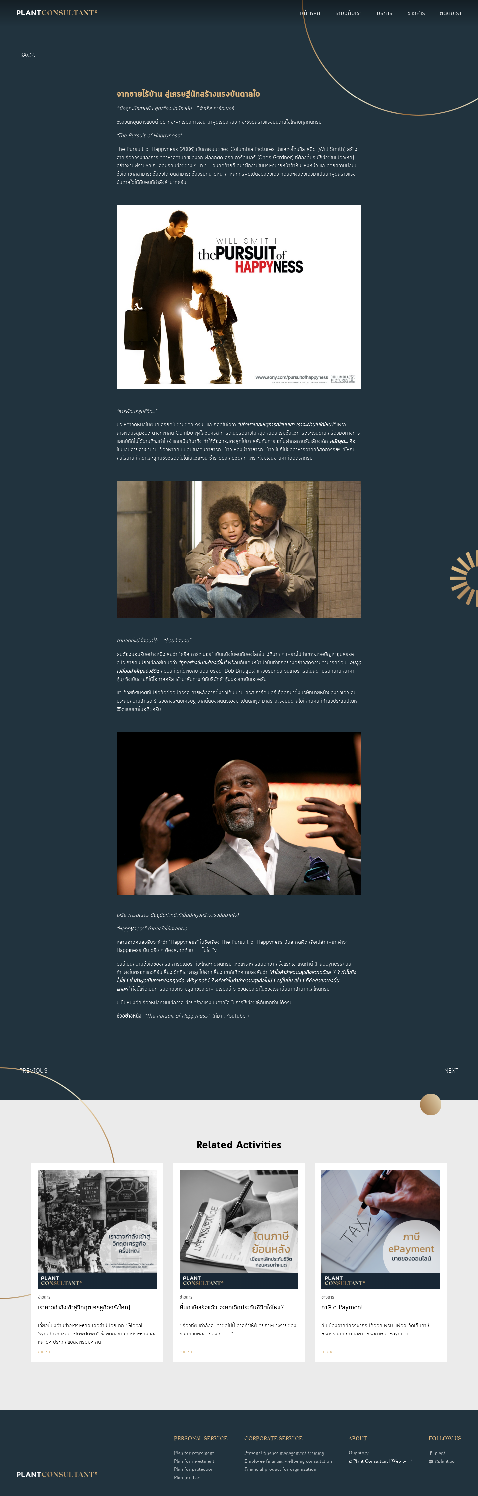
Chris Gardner (275, 157)
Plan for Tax (187, 1478)
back (27, 55)
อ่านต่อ (44, 1352)
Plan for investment (194, 1461)
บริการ (384, 13)
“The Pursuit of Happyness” (177, 1016)
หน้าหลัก (310, 13)
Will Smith (331, 149)
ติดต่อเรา (450, 13)
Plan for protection (194, 1470)
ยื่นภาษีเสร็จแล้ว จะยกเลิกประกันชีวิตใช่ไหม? (232, 1307)
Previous (33, 1071)
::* (410, 1461)
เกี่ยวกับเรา (348, 13)
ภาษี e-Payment (342, 1307)
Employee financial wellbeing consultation (288, 1461)
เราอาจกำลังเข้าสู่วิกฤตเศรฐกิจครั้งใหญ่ (84, 1307)
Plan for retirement (194, 1453)
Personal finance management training (284, 1453)
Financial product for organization (280, 1470)
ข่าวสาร (416, 13)
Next (451, 1071)
